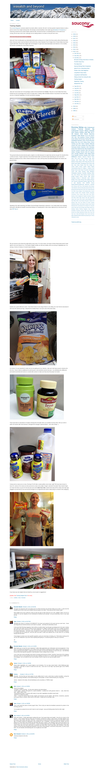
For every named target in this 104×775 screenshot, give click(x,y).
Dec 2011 (76, 53)
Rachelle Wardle (18, 606)
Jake (15, 621)
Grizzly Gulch (78, 169)
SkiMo (78, 163)
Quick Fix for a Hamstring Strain (81, 68)
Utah (85, 132)
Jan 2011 (76, 103)
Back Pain (92, 187)
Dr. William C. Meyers (86, 168)
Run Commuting (79, 205)
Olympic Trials (79, 204)
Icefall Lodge (78, 197)
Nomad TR (85, 202)
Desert (79, 168)
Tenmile (85, 212)
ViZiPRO (88, 182)
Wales (72, 215)
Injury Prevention (84, 169)
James (15, 663)
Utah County (87, 213)
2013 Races (84, 134)
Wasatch (87, 129)
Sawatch (76, 155)
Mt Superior (91, 152)
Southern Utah (75, 135)
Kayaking (73, 177)
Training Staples (15, 26)
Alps (87, 187)
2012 (74, 49)
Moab (93, 145)
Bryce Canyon (91, 191)
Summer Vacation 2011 (85, 155)
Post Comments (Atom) (22, 767)
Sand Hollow (87, 207)
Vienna (92, 182)
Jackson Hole (84, 197)
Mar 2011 (76, 99)
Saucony (91, 134)
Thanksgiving (83, 163)
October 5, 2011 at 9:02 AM (29, 606)
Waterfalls (76, 215)
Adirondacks (83, 187)
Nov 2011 (76, 55)
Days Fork (85, 160)
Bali (77, 189)
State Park (87, 210)
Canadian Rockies (85, 192)
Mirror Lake (78, 200)
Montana (83, 200)
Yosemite (92, 184)
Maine (75, 200)
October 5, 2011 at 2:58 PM (23, 703)
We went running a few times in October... (84, 59)
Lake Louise (76, 199)
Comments (75, 119)
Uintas (92, 155)
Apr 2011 (76, 97)
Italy (86, 148)
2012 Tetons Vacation (83, 143)
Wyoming (88, 215)
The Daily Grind (78, 64)
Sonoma (82, 210)
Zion (87, 145)
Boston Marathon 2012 (83, 147)
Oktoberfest (73, 204)
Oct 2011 (76, 57)
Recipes (92, 179)
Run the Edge (85, 205)
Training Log (74, 143)
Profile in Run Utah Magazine (81, 70)
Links (80, 199)
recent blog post (16, 28)
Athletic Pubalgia (75, 152)
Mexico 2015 (82, 161)
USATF (84, 166)
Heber (74, 197)
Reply (15, 617)
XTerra (93, 215)
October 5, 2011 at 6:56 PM (27, 734)
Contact (18, 20)
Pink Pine (86, 164)
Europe (77, 176)
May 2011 (76, 94)
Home (12, 20)
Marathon (82, 137)
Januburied (92, 197)
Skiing (81, 127)
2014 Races (91, 150)
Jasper (72, 199)
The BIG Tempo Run (79, 61)
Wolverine (87, 184)
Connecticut (73, 194)
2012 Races (75, 132)
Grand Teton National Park (77, 148)
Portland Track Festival (89, 204)
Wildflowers (74, 156)
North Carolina (91, 202)
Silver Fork (74, 158)
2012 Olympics (74, 186)
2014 (74, 45)
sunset (77, 217)
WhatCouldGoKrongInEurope (77, 184)
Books (93, 166)
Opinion (83, 204)
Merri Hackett (17, 734)
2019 (74, 34)
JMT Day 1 (14, 209)
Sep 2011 (76, 86)
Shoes (88, 142)
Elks (93, 160)
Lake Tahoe (78, 171)
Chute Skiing (74, 138)
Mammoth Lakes (86, 177)
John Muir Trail (75, 137)
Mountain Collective (89, 200)
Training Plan (88, 138)
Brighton (79, 156)
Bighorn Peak (82, 191)
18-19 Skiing (83, 142)
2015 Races (89, 163)
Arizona (87, 140)
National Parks (90, 156)
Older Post (66, 764)
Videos (88, 166)
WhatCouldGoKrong (82, 215)
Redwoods (73, 205)
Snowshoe (78, 210)
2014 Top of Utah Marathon (83, 186)
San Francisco (74, 181)
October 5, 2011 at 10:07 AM (24, 621)
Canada (72, 192)
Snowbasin (73, 210)
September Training (79, 81)
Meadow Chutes (75, 161)
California (84, 156)
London (83, 199)
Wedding (89, 173)
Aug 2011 (76, 88)
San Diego (82, 207)
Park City (77, 142)
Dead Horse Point (87, 194)
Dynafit (72, 176)
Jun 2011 (76, 92)
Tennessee (74, 147)
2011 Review (77, 174)
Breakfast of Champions (59, 29)
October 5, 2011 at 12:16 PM (29, 646)
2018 (74, 36)
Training (23, 597)
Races (82, 135)
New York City (79, 202)
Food (19, 597)
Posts (74, 116)
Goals (78, 164)
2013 (74, 47)
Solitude (83, 145)
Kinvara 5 (78, 177)
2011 (74, 51)
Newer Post (12, 764)
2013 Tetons (79, 160)
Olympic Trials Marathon (88, 171)
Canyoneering (74, 168)
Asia (89, 187)
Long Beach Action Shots (80, 72)
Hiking (86, 130)
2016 (74, 40)
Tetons (92, 142)
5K (80, 187)
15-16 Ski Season (89, 135)
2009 (74, 108)
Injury (89, 145)
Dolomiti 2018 (84, 152)
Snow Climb (80, 158)
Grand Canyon (83, 176)
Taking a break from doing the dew (82, 77)
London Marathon (88, 199)
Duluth (90, 160)
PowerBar (84, 173)
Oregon (81, 164)
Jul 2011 (76, 90)
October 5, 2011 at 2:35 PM (23, 686)
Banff (79, 189)
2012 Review (84, 174)
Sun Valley (77, 212)
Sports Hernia (78, 166)
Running (74, 127)
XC (90, 215)
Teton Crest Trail (91, 212)
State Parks (91, 210)
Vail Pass (92, 213)
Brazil (93, 153)
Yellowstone (73, 217)
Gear (75, 164)
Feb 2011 (76, 101)
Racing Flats (84, 179)
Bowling (86, 191)
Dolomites (91, 147)
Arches (88, 174)
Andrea (16, 597)
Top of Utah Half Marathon (79, 213)
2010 (74, 106)
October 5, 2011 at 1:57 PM (26, 674)
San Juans (78, 145)
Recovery (90, 161)
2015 (74, 42)
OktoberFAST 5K (78, 83)
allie (15, 686)
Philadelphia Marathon (76, 173)
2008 (74, 110)
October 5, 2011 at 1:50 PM (24, 663)
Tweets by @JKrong (76, 222)
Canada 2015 (78, 192)
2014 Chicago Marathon (77, 153)
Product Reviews (90, 137)
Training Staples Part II (21, 595)
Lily (15, 715)
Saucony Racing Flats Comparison (82, 66)
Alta (89, 132)
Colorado (91, 130)
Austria (92, 174)
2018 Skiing (88, 153)
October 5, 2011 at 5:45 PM (22, 715)
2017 (74, 38)
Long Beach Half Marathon (80, 74)
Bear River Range (86, 189)
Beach (82, 189)
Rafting (88, 179)
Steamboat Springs (82, 181)
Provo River (78, 179)
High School (91, 176)
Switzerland (82, 212)
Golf (72, 197)
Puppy (86, 161)
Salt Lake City (77, 207)
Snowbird (89, 148)
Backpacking (73, 189)
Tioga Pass (89, 181)
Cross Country (80, 194)
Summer (73, 212)
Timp (72, 213)
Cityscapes (92, 192)
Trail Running (81, 138)
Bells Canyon (76, 191)
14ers (84, 140)
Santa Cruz (92, 207)
